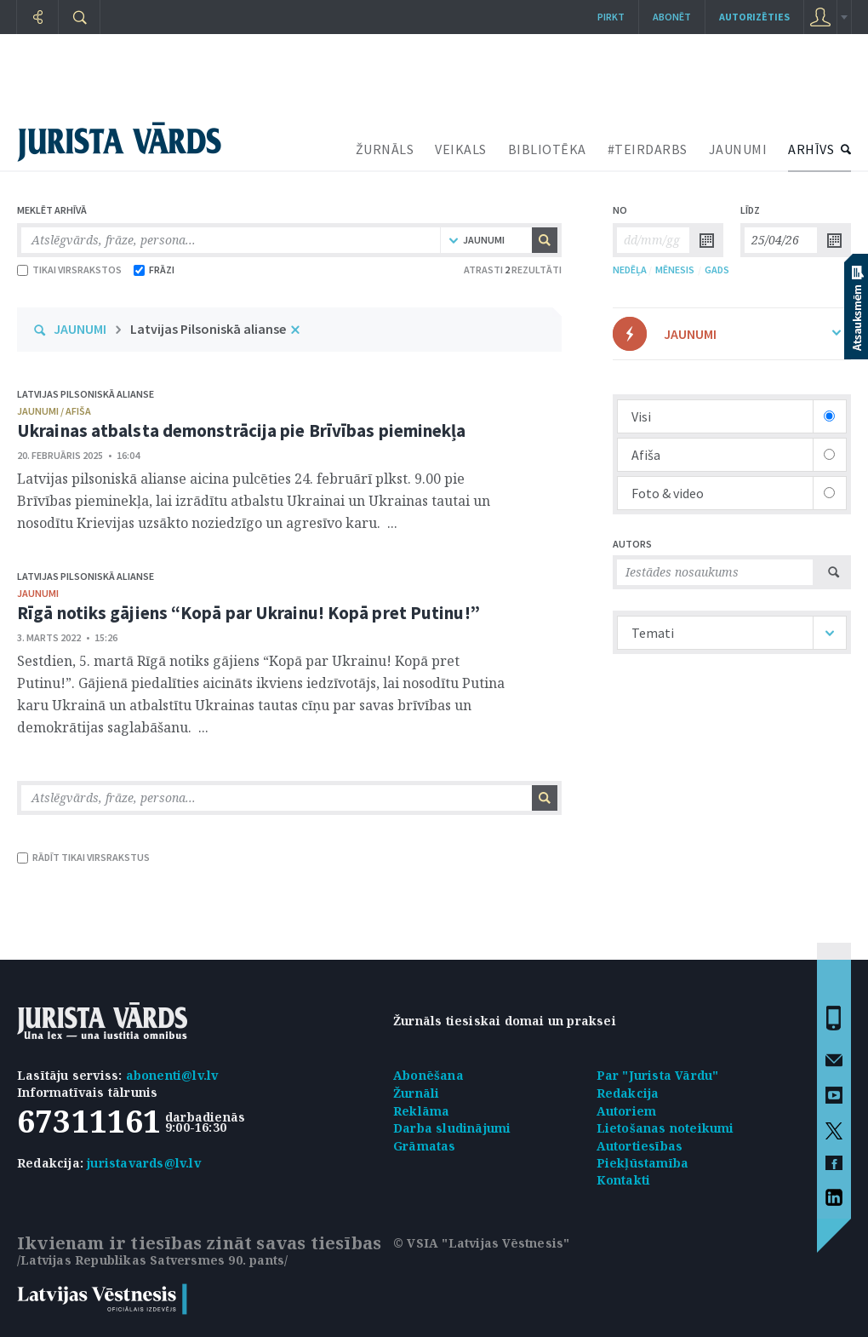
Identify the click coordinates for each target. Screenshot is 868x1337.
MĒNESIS (674, 269)
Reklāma (421, 1111)
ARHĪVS (811, 149)
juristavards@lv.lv (144, 1163)
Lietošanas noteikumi (665, 1128)
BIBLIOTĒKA (547, 149)
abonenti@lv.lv (172, 1075)
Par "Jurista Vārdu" (658, 1075)
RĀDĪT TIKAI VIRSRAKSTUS (83, 857)
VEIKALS (461, 149)
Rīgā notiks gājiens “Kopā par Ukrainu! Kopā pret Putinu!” (248, 612)
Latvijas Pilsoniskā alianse (208, 328)
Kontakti (624, 1180)
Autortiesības (640, 1146)
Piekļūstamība (643, 1163)
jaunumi (38, 593)
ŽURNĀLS (385, 149)
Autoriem (627, 1111)
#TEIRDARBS (648, 149)
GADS (717, 269)
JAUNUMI (738, 149)
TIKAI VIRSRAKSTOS (69, 269)
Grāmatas (424, 1146)
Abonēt (672, 16)
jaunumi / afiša (54, 411)
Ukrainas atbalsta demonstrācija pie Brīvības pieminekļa (241, 430)
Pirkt (611, 16)
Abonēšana (428, 1075)
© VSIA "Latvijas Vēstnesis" (481, 1243)
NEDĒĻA (630, 269)
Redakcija (628, 1093)
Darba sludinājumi (452, 1128)
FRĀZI (154, 269)
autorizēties (754, 16)
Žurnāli (416, 1093)
